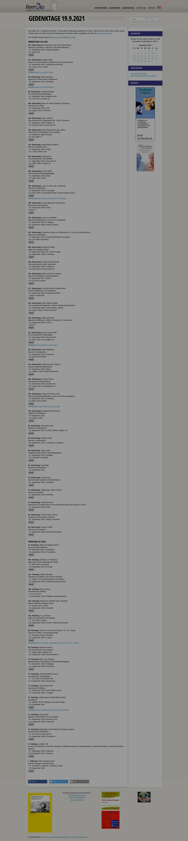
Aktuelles (141, 8)
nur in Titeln (149, 20)
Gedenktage (128, 8)
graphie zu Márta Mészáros (41, 87)
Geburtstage (57, 37)
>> (153, 45)
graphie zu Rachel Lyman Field (42, 345)
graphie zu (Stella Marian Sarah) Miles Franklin (48, 710)
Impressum (48, 837)
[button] (37, 781)
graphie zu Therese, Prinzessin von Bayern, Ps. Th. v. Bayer (53, 643)
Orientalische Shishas (139, 73)
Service (151, 8)
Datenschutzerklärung (62, 837)
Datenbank (114, 8)
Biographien (101, 8)
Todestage (72, 37)
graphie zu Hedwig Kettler (40, 72)
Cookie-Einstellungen (79, 837)
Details (31, 55)
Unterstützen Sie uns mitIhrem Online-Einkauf (77, 797)
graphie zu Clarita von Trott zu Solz (44, 406)
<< (137, 45)
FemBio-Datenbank (104, 33)
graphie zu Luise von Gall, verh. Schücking (47, 198)
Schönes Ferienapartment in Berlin (143, 76)
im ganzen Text (150, 18)
